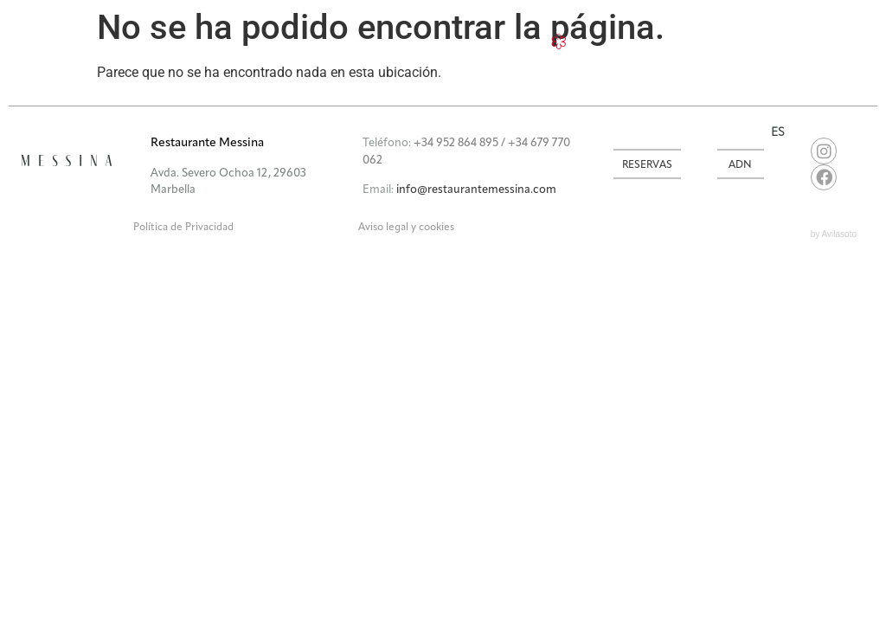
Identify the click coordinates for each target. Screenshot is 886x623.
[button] (356, 133)
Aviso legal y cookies (406, 227)
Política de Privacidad (183, 227)
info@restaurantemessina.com (476, 190)
